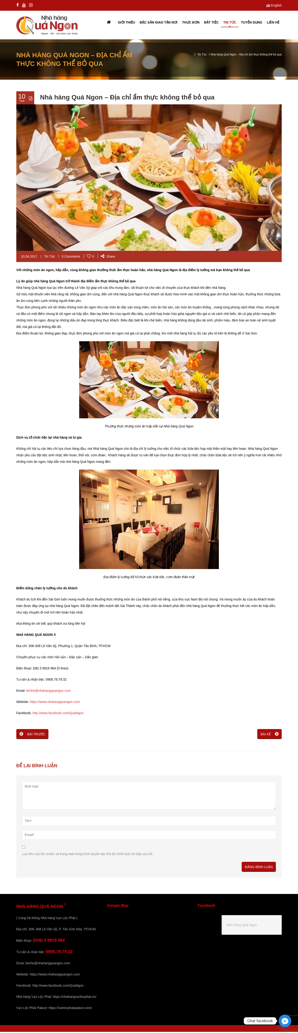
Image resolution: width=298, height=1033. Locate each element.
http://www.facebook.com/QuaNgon (57, 714)
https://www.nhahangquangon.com (55, 703)
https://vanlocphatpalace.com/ (70, 1009)
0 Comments (71, 257)
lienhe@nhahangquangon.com (48, 692)
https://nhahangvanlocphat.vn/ (74, 998)
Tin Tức (202, 55)
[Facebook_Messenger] (285, 1021)
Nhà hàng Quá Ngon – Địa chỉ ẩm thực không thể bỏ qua (127, 98)
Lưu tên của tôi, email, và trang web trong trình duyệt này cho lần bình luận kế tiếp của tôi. (87, 855)
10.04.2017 (29, 257)
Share (108, 257)
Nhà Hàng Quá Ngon (242, 926)
